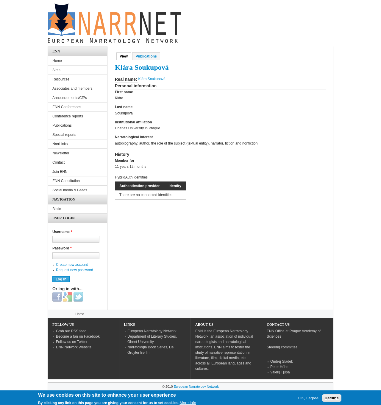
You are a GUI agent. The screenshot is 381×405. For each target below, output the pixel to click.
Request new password (74, 270)
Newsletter (60, 153)
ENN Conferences (66, 107)
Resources (60, 79)
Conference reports (67, 116)
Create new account (72, 265)
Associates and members (72, 88)
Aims (56, 70)
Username (62, 232)
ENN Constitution (66, 181)
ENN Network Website (73, 347)
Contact (58, 162)
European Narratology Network (152, 331)
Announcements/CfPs (69, 98)
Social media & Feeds (69, 190)
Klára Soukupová (151, 79)
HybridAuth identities (131, 177)
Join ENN (60, 172)
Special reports (64, 135)
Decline (332, 399)
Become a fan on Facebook (78, 336)
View (125, 56)
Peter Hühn (279, 367)
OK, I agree (308, 399)
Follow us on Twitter (72, 342)
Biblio (56, 209)
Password (62, 248)
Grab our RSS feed (71, 331)
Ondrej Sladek (281, 361)
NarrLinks (60, 144)
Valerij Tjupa (280, 372)
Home (57, 61)
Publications (146, 56)
